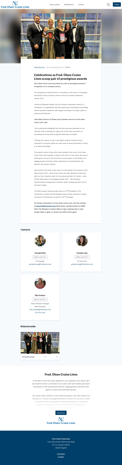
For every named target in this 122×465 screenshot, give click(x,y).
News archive (55, 4)
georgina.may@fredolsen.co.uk (40, 264)
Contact (81, 4)
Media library (69, 4)
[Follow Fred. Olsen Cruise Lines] (117, 4)
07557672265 (40, 312)
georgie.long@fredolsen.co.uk (82, 264)
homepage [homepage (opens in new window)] (61, 454)
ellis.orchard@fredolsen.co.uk (40, 309)
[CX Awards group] (40, 343)
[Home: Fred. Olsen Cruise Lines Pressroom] (15, 4)
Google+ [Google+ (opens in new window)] (61, 457)
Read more (61, 413)
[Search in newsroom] (108, 4)
